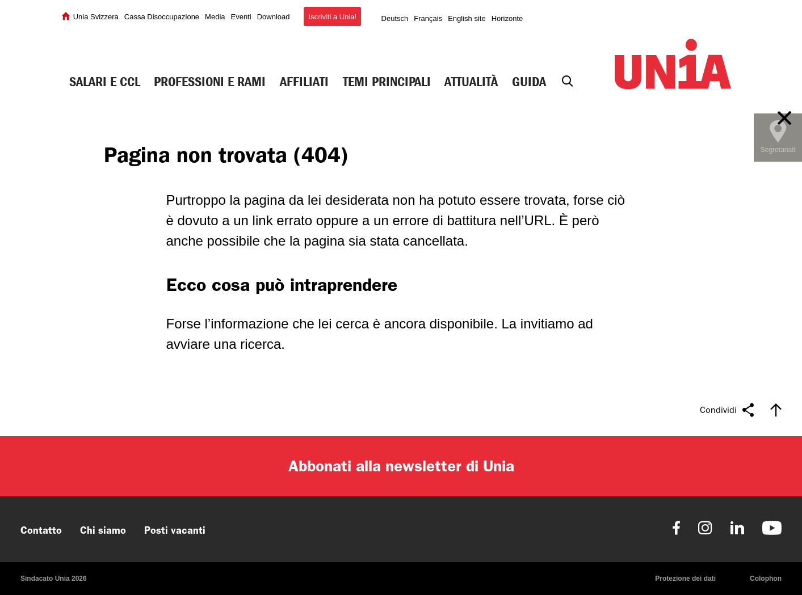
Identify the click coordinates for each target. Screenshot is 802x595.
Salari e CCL (104, 82)
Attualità (471, 82)
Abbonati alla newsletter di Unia (401, 466)
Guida (529, 82)
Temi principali (387, 82)
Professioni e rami (210, 82)
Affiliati (304, 82)
